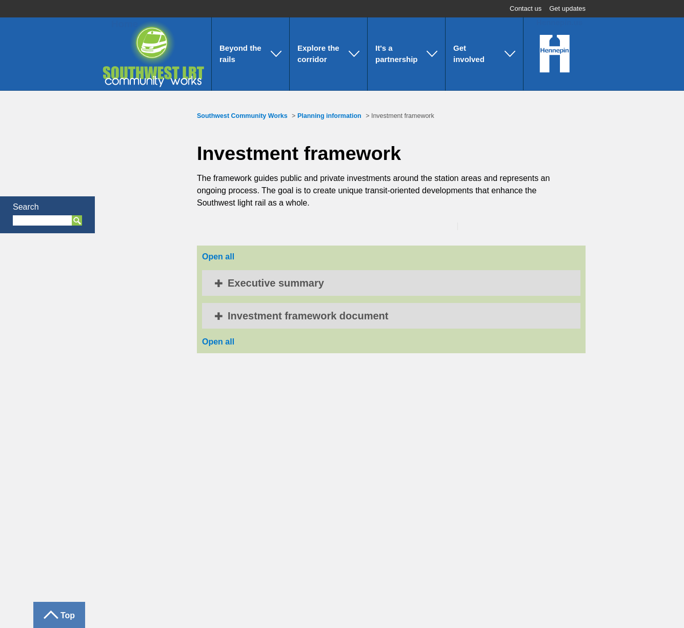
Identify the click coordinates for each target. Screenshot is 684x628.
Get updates (567, 8)
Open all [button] (218, 256)
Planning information (329, 115)
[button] (250, 54)
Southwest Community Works (242, 115)
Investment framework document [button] (308, 315)
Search (26, 206)
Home (118, 23)
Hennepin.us (559, 22)
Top (68, 615)
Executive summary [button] (276, 283)
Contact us (525, 8)
